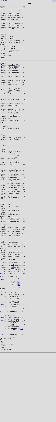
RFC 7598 (10, 364)
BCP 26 (19, 374)
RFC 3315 (13, 351)
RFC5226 (3, 373)
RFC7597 (3, 79)
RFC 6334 (2, 99)
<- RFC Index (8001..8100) (4, 0)
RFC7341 (19, 336)
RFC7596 (19, 78)
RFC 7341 (2, 102)
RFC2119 (19, 143)
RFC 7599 (14, 391)
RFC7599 (9, 108)
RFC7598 (20, 296)
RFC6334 (15, 296)
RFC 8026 (1, 38)
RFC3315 (3, 207)
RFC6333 (15, 78)
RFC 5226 (22, 374)
